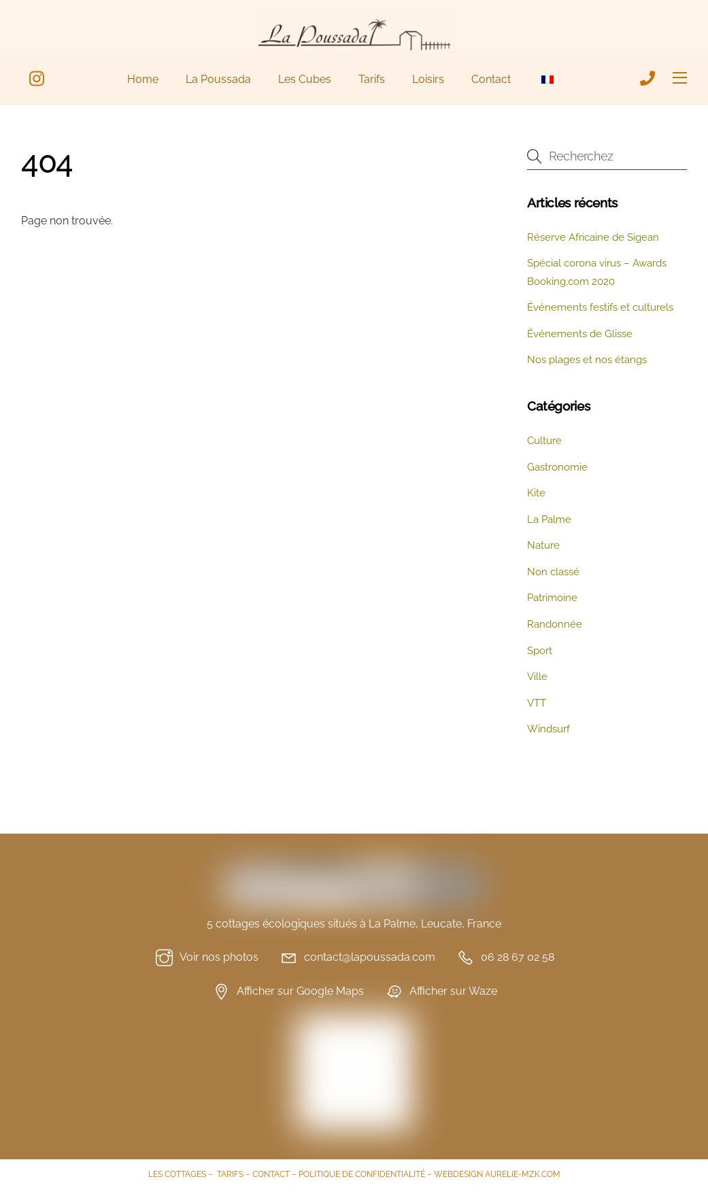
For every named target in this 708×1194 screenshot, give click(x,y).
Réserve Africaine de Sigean (593, 237)
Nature (543, 545)
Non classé (553, 572)
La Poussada (218, 79)
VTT (536, 703)
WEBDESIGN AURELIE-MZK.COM (497, 1174)
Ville (537, 676)
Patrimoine (552, 598)
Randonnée (554, 624)
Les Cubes (304, 79)
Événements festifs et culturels (600, 307)
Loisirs (428, 79)
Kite (536, 493)
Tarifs (371, 79)
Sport (539, 651)
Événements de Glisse (580, 334)
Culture (544, 440)
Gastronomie (557, 467)
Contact (491, 79)
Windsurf (548, 729)
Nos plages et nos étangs (587, 360)
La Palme (549, 519)
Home (142, 79)
